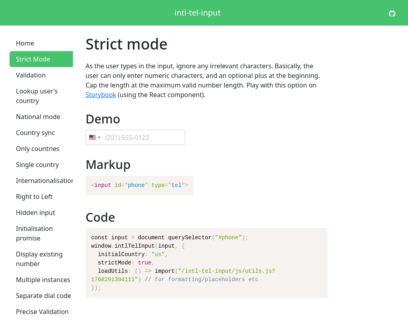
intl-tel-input (198, 12)
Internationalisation (45, 180)
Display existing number (39, 259)
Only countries (37, 148)
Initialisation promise (34, 233)
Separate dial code (43, 295)
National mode (38, 116)
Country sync (35, 132)
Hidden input (35, 212)
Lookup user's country (37, 96)
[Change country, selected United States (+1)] (94, 137)
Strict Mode (33, 59)
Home (25, 43)
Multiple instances (43, 279)
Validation (31, 75)
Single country (37, 164)
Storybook (101, 94)
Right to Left (34, 196)
